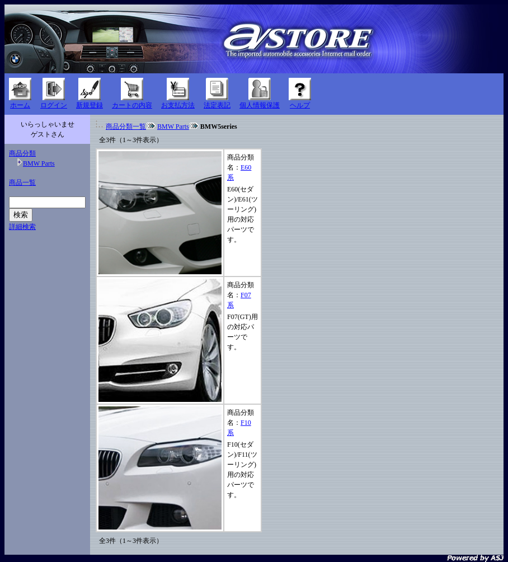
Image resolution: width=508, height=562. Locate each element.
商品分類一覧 (126, 126)
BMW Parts (39, 163)
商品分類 (22, 153)
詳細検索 (22, 227)
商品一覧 (22, 182)
